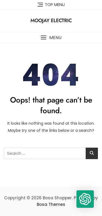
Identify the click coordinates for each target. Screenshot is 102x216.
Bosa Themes (51, 204)
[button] (51, 37)
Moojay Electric (51, 20)
